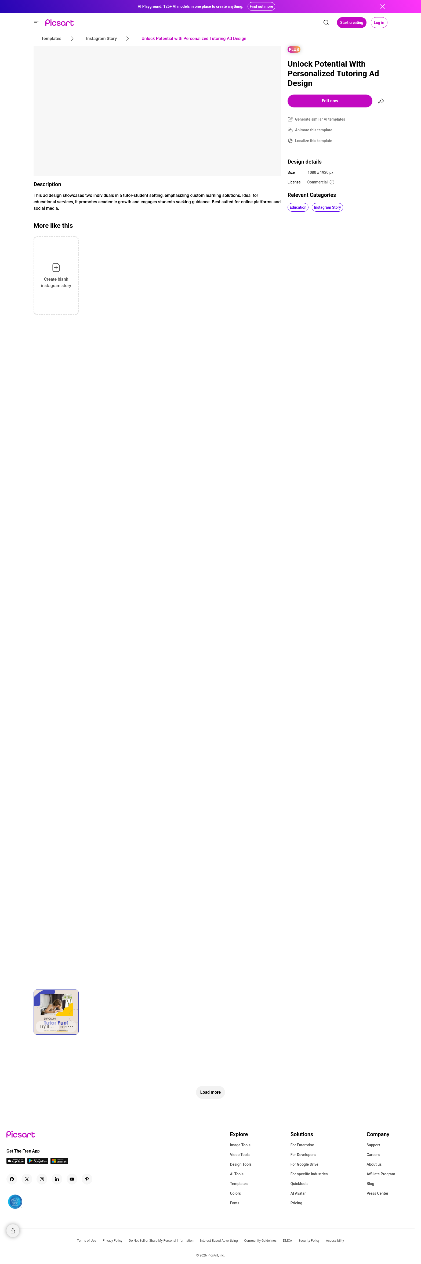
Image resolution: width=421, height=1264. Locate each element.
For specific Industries (309, 1174)
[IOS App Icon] (15, 1162)
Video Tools (239, 1155)
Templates (239, 1184)
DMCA (287, 1241)
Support (373, 1145)
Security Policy (309, 1241)
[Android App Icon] (37, 1162)
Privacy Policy (112, 1241)
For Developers (303, 1155)
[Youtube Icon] (72, 1179)
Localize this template (313, 141)
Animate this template (313, 130)
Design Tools (241, 1164)
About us (374, 1164)
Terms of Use (86, 1241)
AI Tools (237, 1174)
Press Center (377, 1193)
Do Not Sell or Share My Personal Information (161, 1241)
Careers (373, 1155)
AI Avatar (298, 1193)
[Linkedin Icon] (57, 1179)
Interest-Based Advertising (219, 1241)
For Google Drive (304, 1164)
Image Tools (240, 1145)
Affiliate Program (380, 1174)
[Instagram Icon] (42, 1179)
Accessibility (335, 1241)
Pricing (296, 1203)
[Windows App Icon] (59, 1162)
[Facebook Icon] (11, 1179)
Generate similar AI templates (320, 119)
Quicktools (300, 1184)
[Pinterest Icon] (87, 1179)
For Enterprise (302, 1145)
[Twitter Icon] (26, 1179)
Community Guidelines (260, 1241)
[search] (326, 22)
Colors (235, 1193)
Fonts (234, 1203)
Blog (370, 1184)
